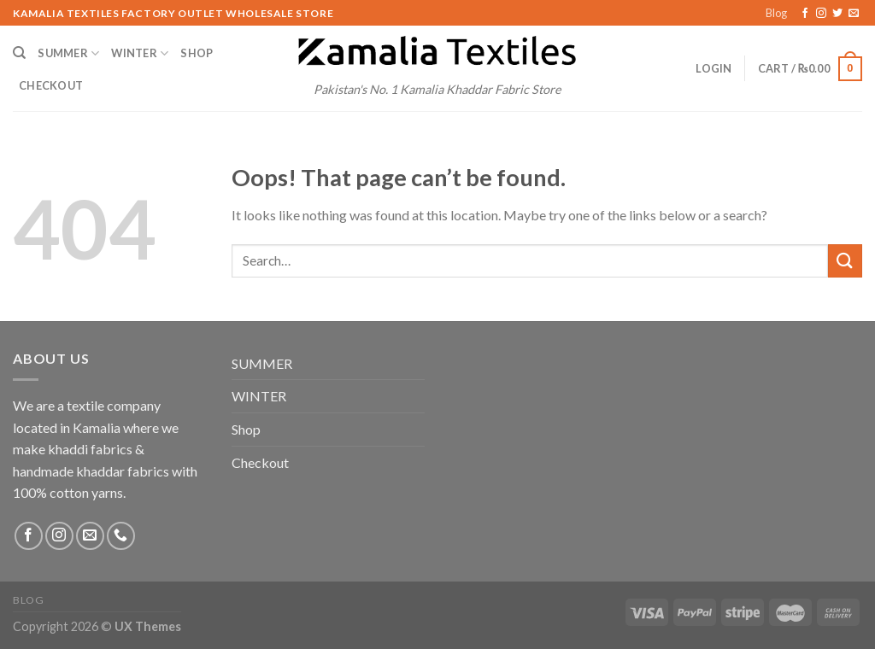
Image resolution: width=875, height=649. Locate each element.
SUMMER (68, 53)
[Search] (19, 53)
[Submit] (845, 261)
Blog (776, 13)
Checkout (51, 85)
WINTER (139, 53)
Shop (196, 53)
